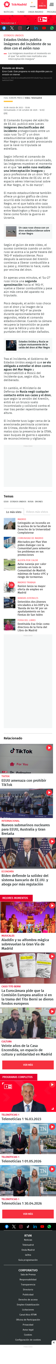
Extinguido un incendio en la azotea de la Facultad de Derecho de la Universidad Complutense (9, 523)
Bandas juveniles (28, 598)
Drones (39, 502)
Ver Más (28, 1065)
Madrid (22, 519)
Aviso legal (28, 1330)
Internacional (10, 821)
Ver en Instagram (21, 1227)
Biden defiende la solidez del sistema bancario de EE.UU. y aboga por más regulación (28, 853)
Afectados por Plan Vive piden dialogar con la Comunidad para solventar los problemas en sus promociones (9, 542)
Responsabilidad (28, 1280)
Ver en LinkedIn (35, 1227)
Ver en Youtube (42, 1227)
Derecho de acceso (28, 1300)
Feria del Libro (27, 620)
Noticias (9, 12)
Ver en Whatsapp (49, 1227)
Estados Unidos (14, 35)
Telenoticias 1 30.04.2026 (28, 1180)
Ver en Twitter (14, 1227)
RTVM (28, 1235)
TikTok (28, 28)
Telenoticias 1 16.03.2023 (28, 1096)
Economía (7, 871)
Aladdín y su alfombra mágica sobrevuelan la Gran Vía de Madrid (28, 917)
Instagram (20, 28)
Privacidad (28, 1325)
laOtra (28, 1255)
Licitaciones (28, 1310)
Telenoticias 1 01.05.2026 (28, 1138)
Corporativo (28, 1270)
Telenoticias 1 (10, 1115)
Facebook (4, 28)
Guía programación (28, 1260)
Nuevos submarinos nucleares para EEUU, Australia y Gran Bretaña (26, 803)
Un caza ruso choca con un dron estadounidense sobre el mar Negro (11, 231)
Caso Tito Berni (11, 986)
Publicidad (28, 1295)
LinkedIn (36, 28)
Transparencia (28, 1285)
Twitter (12, 28)
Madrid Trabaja (27, 582)
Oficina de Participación (28, 1320)
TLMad (20, 12)
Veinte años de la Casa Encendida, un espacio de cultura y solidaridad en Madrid (28, 1023)
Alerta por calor (28, 560)
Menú (51, 4)
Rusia (30, 502)
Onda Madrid (35, 12)
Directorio (28, 1290)
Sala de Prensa (28, 1275)
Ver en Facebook (7, 1227)
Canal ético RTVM (28, 1315)
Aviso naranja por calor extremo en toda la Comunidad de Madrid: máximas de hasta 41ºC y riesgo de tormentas (9, 564)
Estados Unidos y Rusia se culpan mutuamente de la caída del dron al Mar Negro (11, 345)
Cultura (6, 1041)
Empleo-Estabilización (28, 1305)
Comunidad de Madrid (30, 538)
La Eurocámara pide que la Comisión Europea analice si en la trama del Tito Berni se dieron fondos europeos (28, 968)
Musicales (7, 935)
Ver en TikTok (28, 1227)
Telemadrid (28, 1245)
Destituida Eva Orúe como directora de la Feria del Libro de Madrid (9, 624)
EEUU (6, 502)
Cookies (28, 1335)
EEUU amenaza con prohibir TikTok (26, 758)
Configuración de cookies (28, 1340)
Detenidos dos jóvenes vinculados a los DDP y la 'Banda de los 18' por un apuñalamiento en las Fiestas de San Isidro (9, 602)
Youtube (44, 28)
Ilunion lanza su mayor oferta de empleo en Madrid (9, 587)
